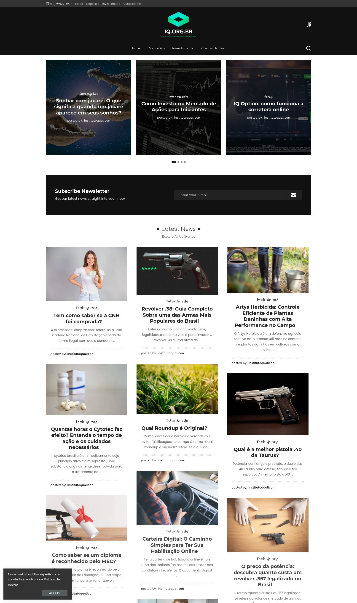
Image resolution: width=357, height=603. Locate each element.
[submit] (293, 195)
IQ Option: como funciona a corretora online (268, 107)
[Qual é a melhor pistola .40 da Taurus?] (268, 404)
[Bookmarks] (308, 24)
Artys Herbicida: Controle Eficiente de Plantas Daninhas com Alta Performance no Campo (267, 316)
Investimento (178, 97)
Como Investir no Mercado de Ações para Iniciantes (178, 107)
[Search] (308, 48)
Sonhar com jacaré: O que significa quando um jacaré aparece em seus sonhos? (88, 107)
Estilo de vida (86, 308)
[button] (174, 162)
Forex (268, 97)
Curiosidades (89, 94)
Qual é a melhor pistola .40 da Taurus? (268, 452)
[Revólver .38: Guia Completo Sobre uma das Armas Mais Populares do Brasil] (177, 271)
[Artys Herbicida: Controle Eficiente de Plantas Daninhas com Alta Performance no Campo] (268, 270)
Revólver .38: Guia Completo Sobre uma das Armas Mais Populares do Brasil (177, 315)
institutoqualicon (97, 120)
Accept (55, 593)
